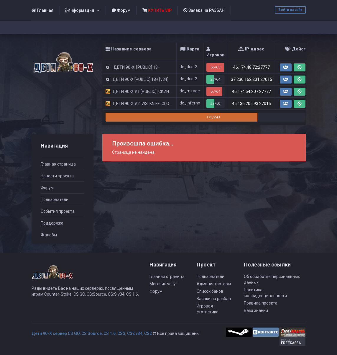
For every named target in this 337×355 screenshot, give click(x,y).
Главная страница (58, 164)
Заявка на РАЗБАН (204, 10)
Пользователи (54, 199)
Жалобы (49, 235)
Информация (79, 10)
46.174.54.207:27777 (251, 91)
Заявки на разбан (214, 298)
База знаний (256, 310)
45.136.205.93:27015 (251, 103)
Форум (121, 10)
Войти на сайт (290, 10)
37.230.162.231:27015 (251, 79)
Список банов (210, 291)
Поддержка (52, 223)
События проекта (58, 211)
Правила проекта (260, 303)
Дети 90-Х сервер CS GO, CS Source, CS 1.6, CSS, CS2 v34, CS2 (92, 333)
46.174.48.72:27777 (251, 67)
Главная (42, 10)
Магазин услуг (163, 284)
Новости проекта (57, 176)
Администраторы (214, 284)
